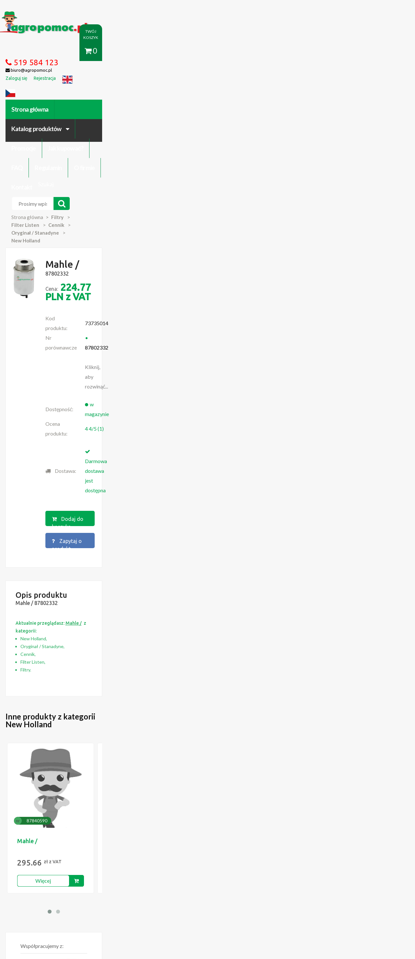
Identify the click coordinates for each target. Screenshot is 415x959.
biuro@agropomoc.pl (345, 778)
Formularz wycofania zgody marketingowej (75, 891)
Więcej (65, 581)
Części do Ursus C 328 (54, 804)
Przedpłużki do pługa (53, 784)
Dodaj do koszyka (205, 261)
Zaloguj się (118, 885)
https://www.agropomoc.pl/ (45, 15)
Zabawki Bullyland (50, 778)
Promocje (164, 51)
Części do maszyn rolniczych (286, 885)
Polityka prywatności (192, 885)
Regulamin (273, 51)
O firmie (309, 51)
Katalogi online (236, 885)
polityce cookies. (147, 834)
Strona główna (51, 51)
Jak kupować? (206, 51)
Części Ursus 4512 (50, 797)
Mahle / (49, 541)
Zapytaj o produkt (273, 261)
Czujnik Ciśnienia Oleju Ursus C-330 (67, 771)
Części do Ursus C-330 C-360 (61, 765)
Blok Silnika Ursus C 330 (56, 791)
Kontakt (342, 51)
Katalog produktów (111, 51)
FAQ (242, 51)
